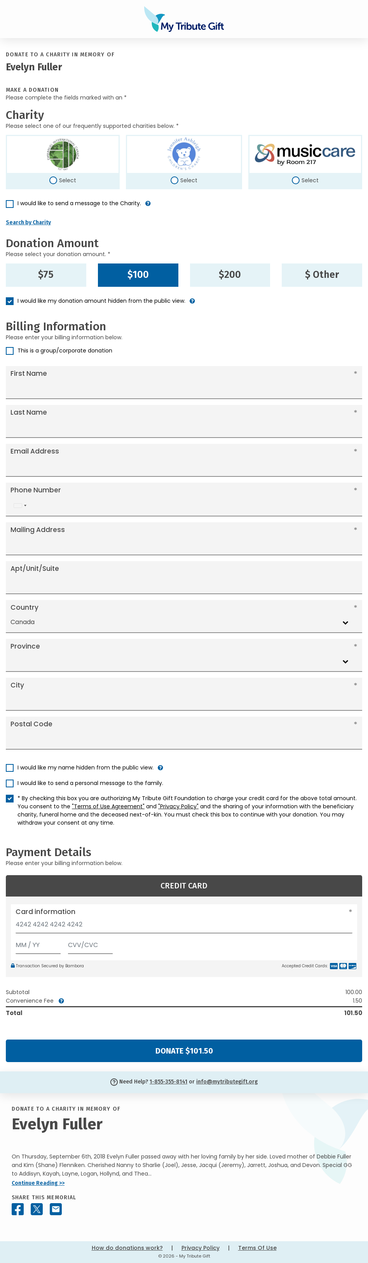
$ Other (322, 275)
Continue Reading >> (38, 1183)
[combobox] (20, 505)
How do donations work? (127, 1248)
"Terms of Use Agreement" (108, 806)
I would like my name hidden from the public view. (85, 767)
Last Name (28, 412)
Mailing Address (37, 529)
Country (24, 607)
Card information (45, 911)
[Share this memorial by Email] (56, 1209)
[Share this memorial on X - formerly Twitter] (36, 1209)
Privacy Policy (200, 1248)
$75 (46, 275)
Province (25, 646)
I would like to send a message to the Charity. (79, 203)
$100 (138, 275)
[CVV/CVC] (90, 943)
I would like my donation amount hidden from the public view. (101, 301)
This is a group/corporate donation (64, 350)
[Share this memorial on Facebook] (17, 1209)
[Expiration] (38, 943)
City (17, 685)
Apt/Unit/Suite (34, 568)
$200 (230, 275)
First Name (28, 373)
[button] (148, 206)
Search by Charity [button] (28, 222)
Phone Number (35, 490)
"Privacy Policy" (178, 806)
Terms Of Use (257, 1248)
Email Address (34, 451)
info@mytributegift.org (227, 1081)
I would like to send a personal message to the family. (90, 783)
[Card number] (184, 926)
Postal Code (31, 724)
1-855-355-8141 (168, 1081)
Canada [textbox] (22, 622)
